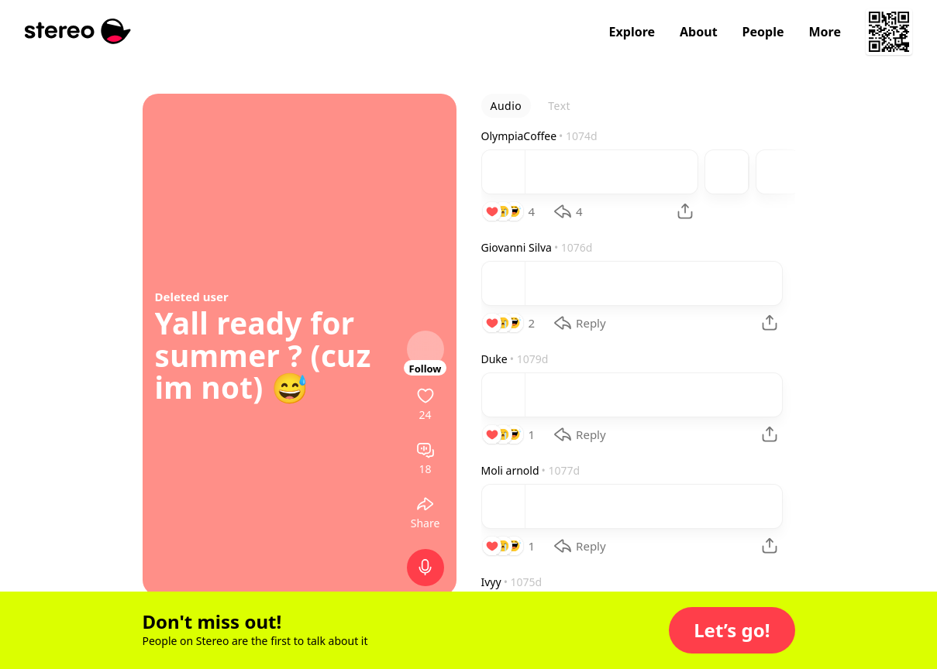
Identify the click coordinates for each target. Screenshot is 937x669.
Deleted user (192, 296)
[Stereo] (78, 31)
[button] (731, 630)
